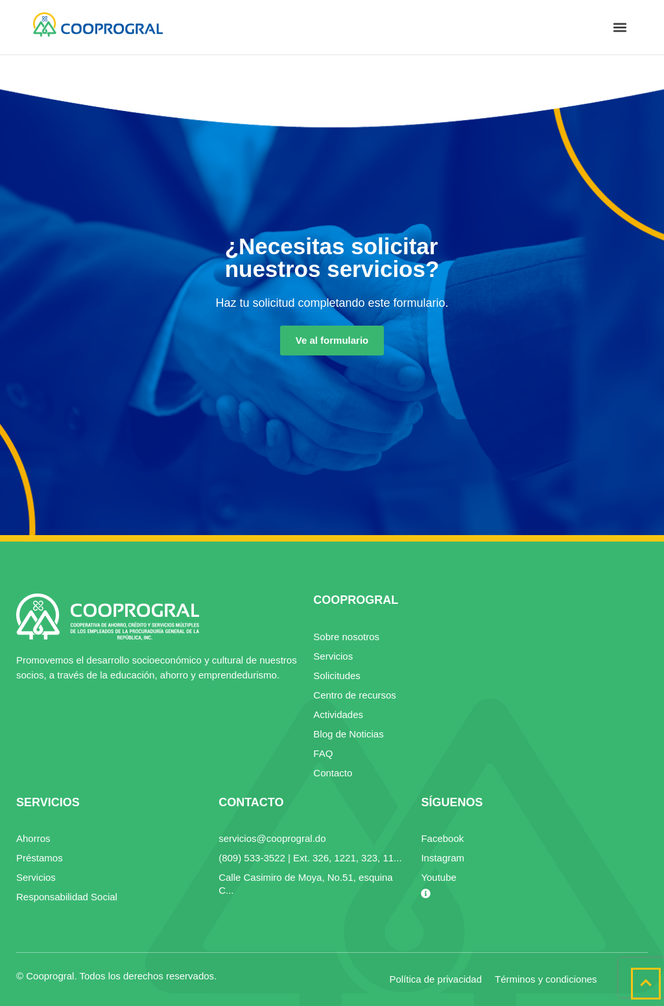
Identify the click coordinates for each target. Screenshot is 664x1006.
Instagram (442, 857)
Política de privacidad (435, 979)
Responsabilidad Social (66, 896)
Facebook (442, 838)
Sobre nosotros (346, 636)
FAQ (323, 753)
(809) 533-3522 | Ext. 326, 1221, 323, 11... (310, 857)
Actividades (338, 714)
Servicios (333, 656)
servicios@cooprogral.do (272, 838)
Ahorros (33, 838)
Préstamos (39, 857)
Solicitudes (337, 675)
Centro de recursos (354, 695)
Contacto (332, 772)
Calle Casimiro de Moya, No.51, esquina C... (305, 884)
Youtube (438, 877)
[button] (620, 27)
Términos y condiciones (546, 979)
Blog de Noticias (348, 733)
